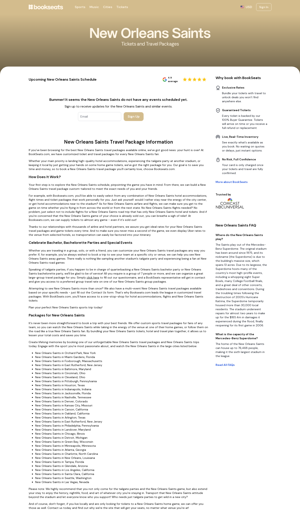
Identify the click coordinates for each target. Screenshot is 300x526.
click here (93, 277)
